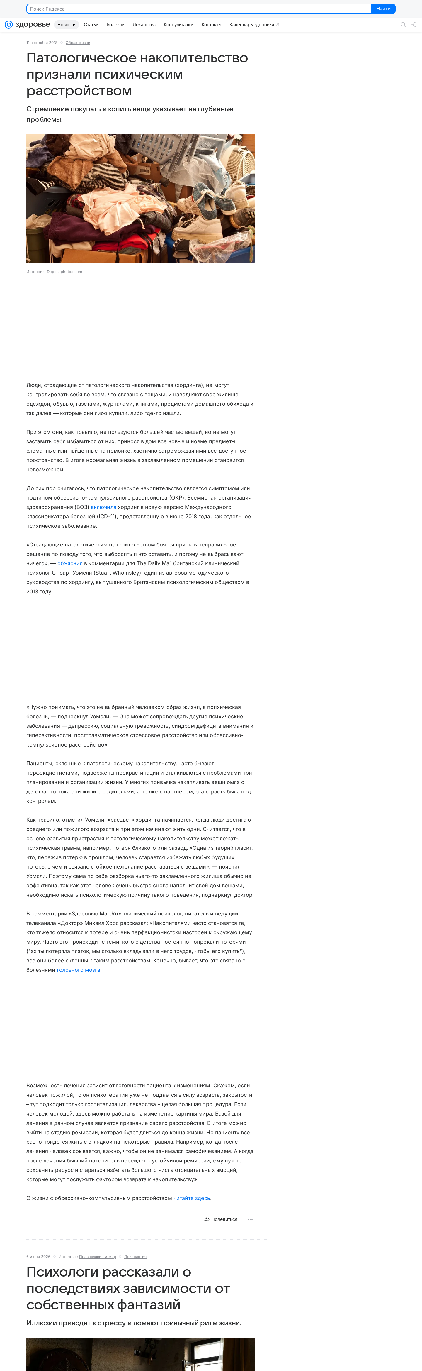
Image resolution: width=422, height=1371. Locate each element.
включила (103, 507)
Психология (135, 1256)
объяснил (70, 563)
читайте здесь (191, 1198)
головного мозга (79, 970)
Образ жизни (78, 42)
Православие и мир (97, 1256)
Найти (383, 9)
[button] (140, 199)
